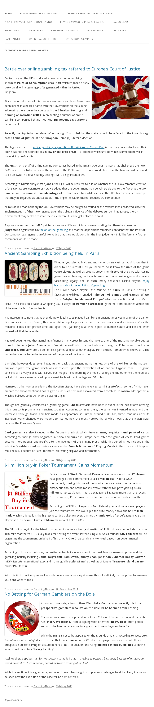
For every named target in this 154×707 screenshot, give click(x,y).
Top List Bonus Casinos (78, 39)
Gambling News (42, 248)
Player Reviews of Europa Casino (39, 13)
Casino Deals (120, 22)
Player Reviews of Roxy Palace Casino (90, 13)
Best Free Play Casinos (64, 30)
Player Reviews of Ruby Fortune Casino (28, 22)
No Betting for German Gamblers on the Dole (50, 594)
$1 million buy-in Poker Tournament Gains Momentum (59, 465)
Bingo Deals (12, 30)
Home (8, 13)
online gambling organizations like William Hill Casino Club (68, 147)
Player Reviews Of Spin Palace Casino (82, 22)
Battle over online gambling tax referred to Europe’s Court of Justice (72, 69)
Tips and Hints (94, 30)
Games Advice (12, 39)
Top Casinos (119, 30)
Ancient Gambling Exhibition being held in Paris (52, 253)
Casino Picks (35, 30)
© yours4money (13, 700)
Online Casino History (42, 39)
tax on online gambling (54, 230)
